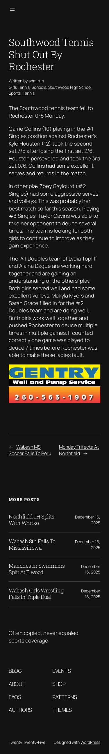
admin (34, 81)
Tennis (29, 93)
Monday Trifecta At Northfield (79, 450)
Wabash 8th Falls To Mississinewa (32, 544)
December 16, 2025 (90, 569)
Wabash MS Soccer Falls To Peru (30, 450)
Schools (39, 87)
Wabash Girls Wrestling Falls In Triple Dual (36, 593)
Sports (15, 93)
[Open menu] (12, 9)
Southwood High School (70, 87)
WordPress (90, 742)
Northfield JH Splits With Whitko (31, 520)
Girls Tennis (19, 87)
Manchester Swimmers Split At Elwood (37, 569)
